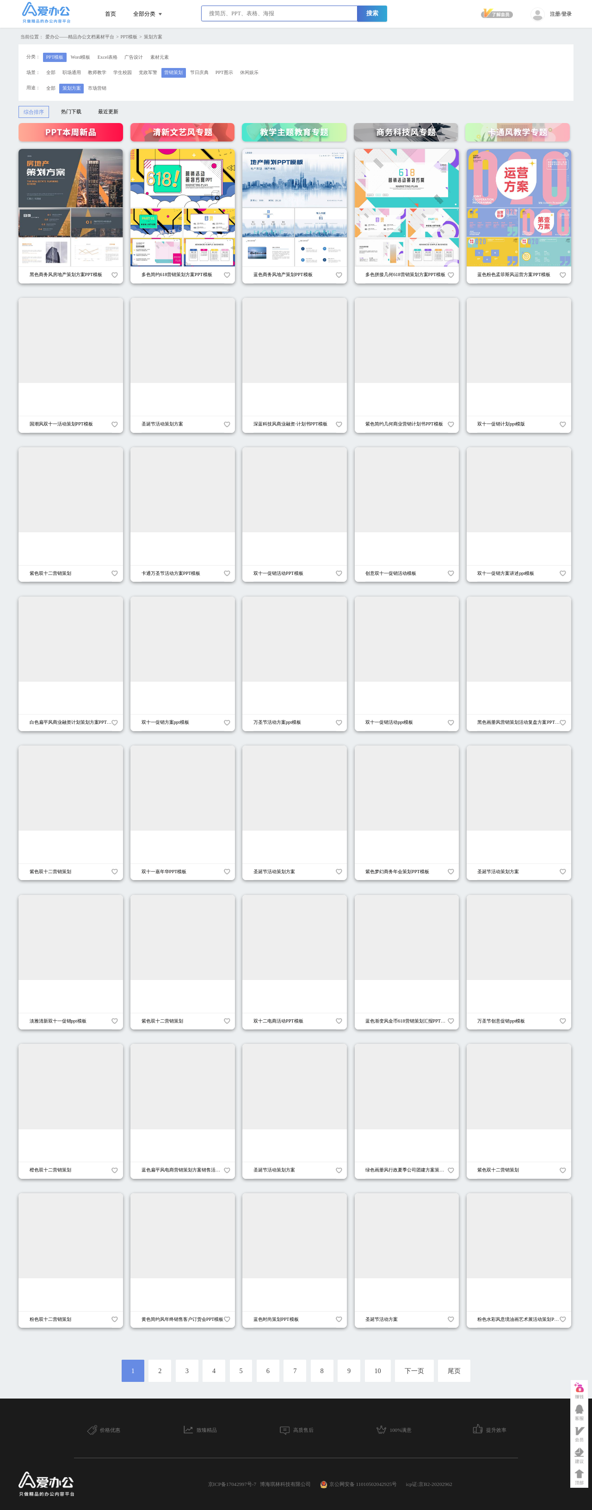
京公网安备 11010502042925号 (358, 1484)
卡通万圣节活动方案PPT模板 (171, 573)
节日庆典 (199, 72)
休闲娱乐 (249, 72)
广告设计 (133, 57)
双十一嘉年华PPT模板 (164, 871)
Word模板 (81, 57)
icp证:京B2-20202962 (429, 1484)
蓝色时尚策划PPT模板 (276, 1319)
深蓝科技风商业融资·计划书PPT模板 (290, 423)
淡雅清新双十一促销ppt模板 (58, 1020)
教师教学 (97, 72)
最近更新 (108, 111)
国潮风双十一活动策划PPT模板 (61, 423)
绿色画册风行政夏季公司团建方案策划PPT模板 (413, 1169)
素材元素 (159, 57)
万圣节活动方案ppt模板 (277, 722)
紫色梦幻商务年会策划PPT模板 (397, 871)
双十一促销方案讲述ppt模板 (505, 573)
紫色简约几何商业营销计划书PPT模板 (404, 423)
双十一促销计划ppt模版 (501, 423)
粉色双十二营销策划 (50, 1319)
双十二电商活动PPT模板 (278, 1020)
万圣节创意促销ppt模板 (501, 1020)
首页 (110, 14)
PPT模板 (129, 36)
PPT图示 (224, 72)
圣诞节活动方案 (381, 1319)
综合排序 (34, 112)
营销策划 (173, 72)
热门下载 (71, 111)
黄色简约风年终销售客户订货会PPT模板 (183, 1319)
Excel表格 (108, 57)
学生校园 (122, 72)
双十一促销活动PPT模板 (278, 573)
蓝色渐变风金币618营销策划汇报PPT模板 (407, 1020)
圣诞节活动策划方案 (162, 423)
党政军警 (148, 72)
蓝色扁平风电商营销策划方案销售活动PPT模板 (190, 1169)
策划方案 (153, 36)
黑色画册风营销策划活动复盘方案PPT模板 (520, 722)
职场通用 (71, 72)
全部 (51, 72)
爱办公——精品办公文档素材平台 (79, 36)
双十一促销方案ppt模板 (165, 722)
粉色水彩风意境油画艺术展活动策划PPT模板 (523, 1319)
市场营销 (97, 88)
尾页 (454, 1370)
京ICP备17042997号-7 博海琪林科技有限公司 (259, 1484)
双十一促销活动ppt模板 (389, 722)
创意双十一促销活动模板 (390, 573)
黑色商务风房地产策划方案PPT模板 (66, 274)
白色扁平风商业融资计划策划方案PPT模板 (73, 722)
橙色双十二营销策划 (50, 1169)
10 (377, 1370)
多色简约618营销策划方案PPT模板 (177, 274)
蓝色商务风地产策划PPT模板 (283, 274)
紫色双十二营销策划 (50, 573)
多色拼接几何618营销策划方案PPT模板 (405, 274)
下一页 (414, 1370)
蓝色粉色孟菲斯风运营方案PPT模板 (513, 274)
